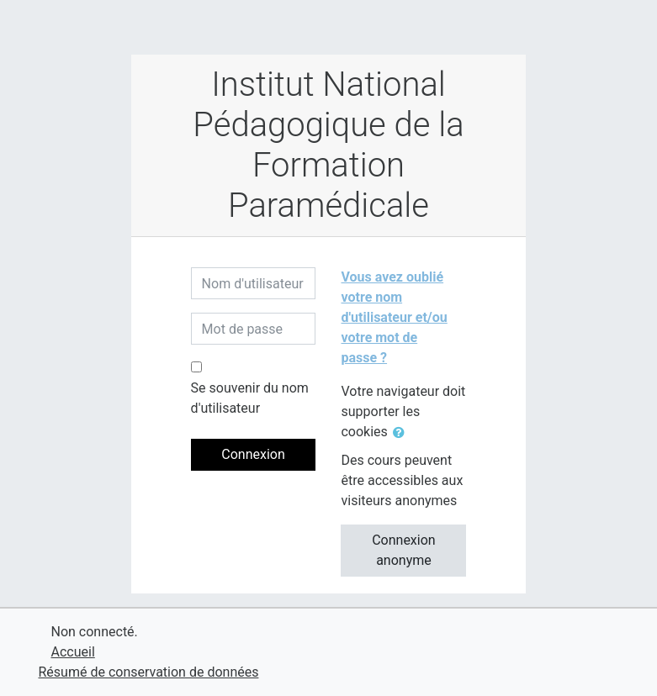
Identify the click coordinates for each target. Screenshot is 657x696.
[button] (402, 433)
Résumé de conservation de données (149, 672)
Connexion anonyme (403, 550)
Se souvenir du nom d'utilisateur (250, 398)
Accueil (73, 652)
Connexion (252, 454)
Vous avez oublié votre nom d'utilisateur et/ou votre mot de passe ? (394, 317)
